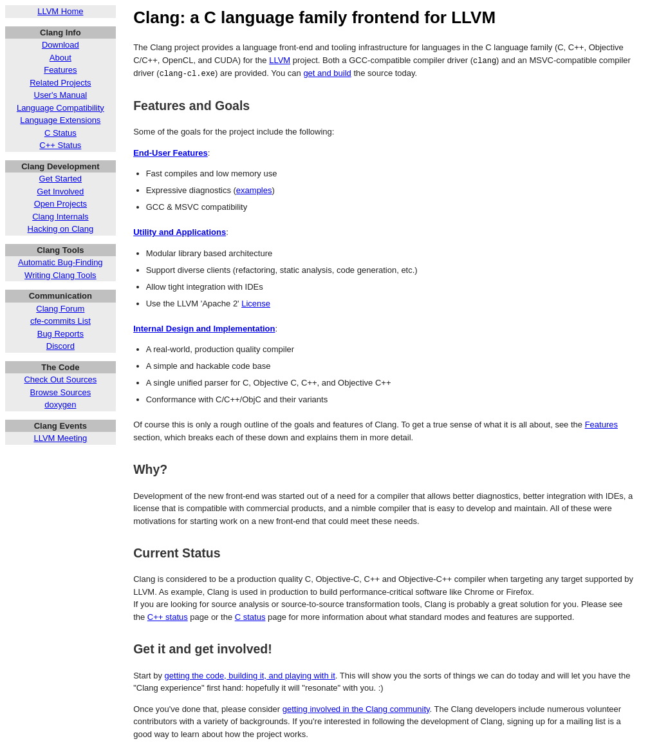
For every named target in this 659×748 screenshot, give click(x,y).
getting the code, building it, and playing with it (250, 675)
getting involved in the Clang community (356, 708)
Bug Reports (60, 334)
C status (250, 616)
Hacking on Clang (61, 229)
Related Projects (60, 83)
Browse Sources (60, 392)
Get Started (60, 178)
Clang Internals (60, 216)
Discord (60, 346)
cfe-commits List (60, 321)
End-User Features (170, 152)
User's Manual (61, 95)
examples (254, 189)
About (60, 57)
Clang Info (60, 32)
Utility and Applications (179, 231)
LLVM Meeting (60, 438)
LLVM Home (60, 11)
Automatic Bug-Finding (60, 262)
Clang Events (60, 426)
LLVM (279, 60)
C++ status (167, 616)
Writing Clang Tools (60, 275)
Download (60, 45)
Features (60, 70)
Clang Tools (60, 250)
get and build (327, 72)
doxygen (60, 404)
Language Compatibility (60, 108)
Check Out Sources (60, 379)
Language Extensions (60, 120)
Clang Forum (60, 308)
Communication (60, 296)
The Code (60, 367)
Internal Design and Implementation (204, 328)
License (255, 303)
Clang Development (60, 166)
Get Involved (60, 191)
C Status (60, 133)
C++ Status (60, 145)
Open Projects (60, 204)
